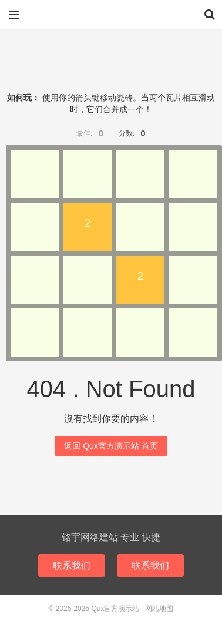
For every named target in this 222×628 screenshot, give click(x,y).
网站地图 (159, 609)
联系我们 (71, 565)
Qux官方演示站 (111, 15)
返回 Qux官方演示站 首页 (110, 446)
